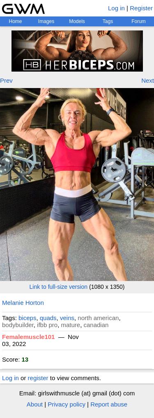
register (38, 377)
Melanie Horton (23, 302)
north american (98, 317)
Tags (108, 21)
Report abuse (108, 404)
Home (15, 21)
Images (46, 21)
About (35, 404)
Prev (6, 80)
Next (147, 80)
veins (67, 317)
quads (48, 317)
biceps (27, 317)
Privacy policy (66, 404)
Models (77, 21)
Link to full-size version (59, 286)
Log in (116, 8)
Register (141, 8)
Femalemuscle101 (28, 336)
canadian (96, 324)
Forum (138, 21)
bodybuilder (18, 324)
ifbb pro (47, 324)
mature (70, 324)
